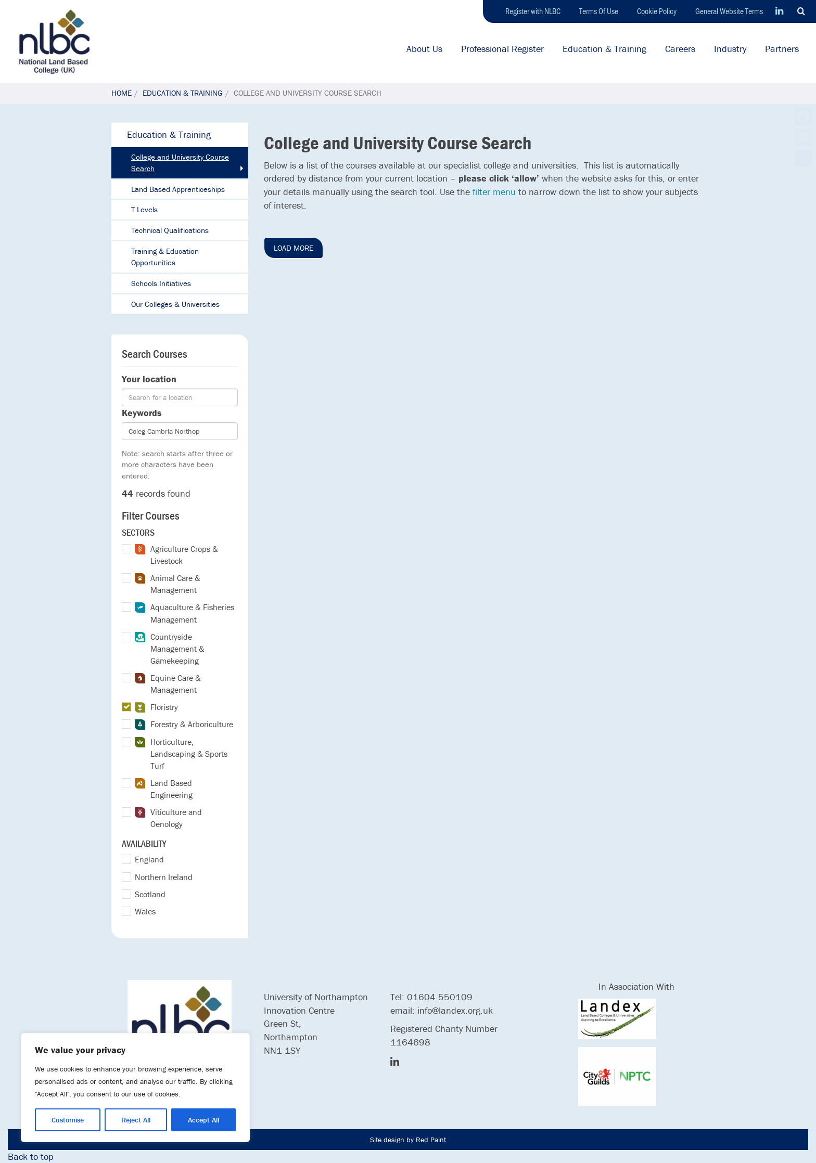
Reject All (135, 1120)
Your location (149, 379)
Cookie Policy (657, 11)
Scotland (150, 894)
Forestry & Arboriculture (184, 724)
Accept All (203, 1120)
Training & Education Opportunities (165, 256)
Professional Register (502, 49)
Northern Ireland (164, 877)
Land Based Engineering (164, 789)
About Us (424, 49)
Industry (730, 49)
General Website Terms (729, 11)
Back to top (31, 1156)
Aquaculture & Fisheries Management (184, 613)
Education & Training (604, 49)
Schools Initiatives (161, 283)
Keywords (142, 413)
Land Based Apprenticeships (178, 189)
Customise (68, 1120)
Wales (145, 911)
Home (121, 93)
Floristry (156, 707)
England (149, 859)
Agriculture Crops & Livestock (176, 555)
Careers (680, 49)
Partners (782, 49)
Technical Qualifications (170, 230)
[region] (135, 1087)
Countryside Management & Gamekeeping (170, 648)
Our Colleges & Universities (175, 304)
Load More (293, 248)
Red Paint (431, 1139)
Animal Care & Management (167, 584)
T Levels (144, 209)
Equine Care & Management (168, 684)
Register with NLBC (532, 11)
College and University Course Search (180, 162)
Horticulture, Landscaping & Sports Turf (181, 753)
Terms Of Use (598, 11)
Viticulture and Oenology (168, 818)
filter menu (494, 192)
